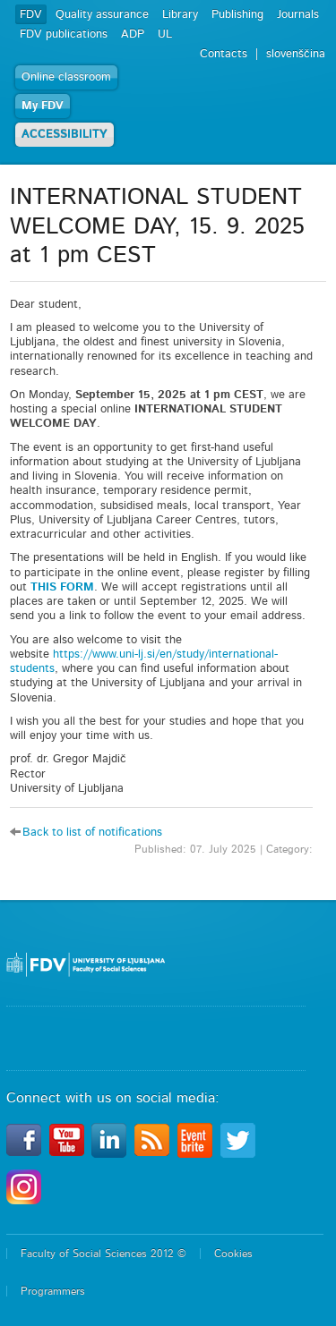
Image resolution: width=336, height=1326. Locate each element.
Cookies (233, 1253)
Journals (298, 15)
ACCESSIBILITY (65, 134)
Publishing (237, 15)
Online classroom (66, 77)
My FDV (43, 106)
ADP (132, 34)
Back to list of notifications (92, 832)
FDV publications (64, 34)
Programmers (53, 1291)
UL (165, 34)
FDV (31, 15)
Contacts (223, 54)
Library (180, 15)
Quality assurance (102, 15)
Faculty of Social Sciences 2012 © (103, 1253)
